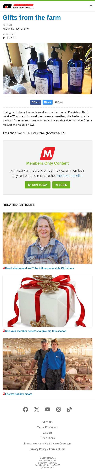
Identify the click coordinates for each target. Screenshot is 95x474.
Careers (47, 432)
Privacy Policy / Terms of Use (47, 449)
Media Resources (47, 427)
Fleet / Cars (47, 438)
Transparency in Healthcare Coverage (48, 443)
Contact (47, 422)
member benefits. (70, 175)
